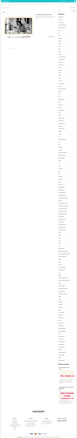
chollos (59, 283)
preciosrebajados (61, 346)
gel (58, 32)
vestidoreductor (61, 336)
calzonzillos (60, 168)
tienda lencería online (62, 224)
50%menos (60, 349)
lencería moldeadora (62, 88)
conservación (60, 120)
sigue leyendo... (52, 36)
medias (59, 296)
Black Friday (60, 179)
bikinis (59, 67)
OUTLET (48, 4)
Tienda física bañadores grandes (64, 253)
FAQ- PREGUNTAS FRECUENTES (30, 420)
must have (60, 150)
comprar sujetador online (63, 277)
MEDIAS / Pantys (21, 4)
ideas (59, 237)
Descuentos (60, 184)
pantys (59, 299)
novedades (60, 126)
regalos (59, 235)
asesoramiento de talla (62, 213)
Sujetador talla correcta (62, 203)
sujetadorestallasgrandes (63, 197)
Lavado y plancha (31, 423)
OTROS (44, 4)
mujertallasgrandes (61, 331)
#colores (60, 320)
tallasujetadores (61, 248)
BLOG (51, 4)
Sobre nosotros (30, 426)
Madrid (59, 275)
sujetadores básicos (62, 155)
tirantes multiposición (62, 24)
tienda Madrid (61, 99)
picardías (60, 54)
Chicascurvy (60, 315)
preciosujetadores (61, 341)
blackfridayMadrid (61, 192)
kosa (59, 240)
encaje (59, 165)
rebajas (59, 259)
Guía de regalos (61, 189)
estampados (60, 307)
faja (59, 94)
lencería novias (61, 22)
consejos (60, 134)
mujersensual (60, 323)
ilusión (59, 243)
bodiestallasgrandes (62, 328)
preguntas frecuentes (62, 139)
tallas (59, 142)
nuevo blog (60, 19)
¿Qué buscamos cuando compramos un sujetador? (66, 388)
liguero (59, 43)
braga (59, 48)
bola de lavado (61, 118)
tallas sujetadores (61, 291)
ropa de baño (60, 64)
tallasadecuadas (61, 360)
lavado (59, 115)
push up (59, 75)
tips (59, 136)
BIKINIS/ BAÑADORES (39, 4)
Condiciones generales (46, 421)
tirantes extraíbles (61, 27)
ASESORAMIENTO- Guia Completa (31, 421)
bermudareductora (61, 269)
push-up (59, 30)
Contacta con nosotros (30, 425)
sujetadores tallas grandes (63, 288)
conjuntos (60, 147)
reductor (60, 86)
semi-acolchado (61, 83)
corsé (59, 35)
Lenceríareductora (61, 267)
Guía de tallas (30, 422)
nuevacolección (61, 312)
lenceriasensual (61, 325)
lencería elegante (61, 157)
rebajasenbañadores (62, 352)
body (59, 96)
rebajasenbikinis (61, 354)
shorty (59, 112)
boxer (59, 171)
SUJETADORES (10, 4)
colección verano (61, 128)
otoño (59, 357)
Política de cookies (46, 423)
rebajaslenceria (61, 344)
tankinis (59, 72)
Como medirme (61, 216)
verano (59, 261)
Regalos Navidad (61, 187)
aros (59, 272)
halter (59, 102)
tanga (59, 51)
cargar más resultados (12, 48)
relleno (59, 78)
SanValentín (60, 301)
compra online (61, 221)
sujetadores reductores (62, 152)
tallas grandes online (62, 227)
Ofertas (59, 181)
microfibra (60, 176)
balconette (60, 38)
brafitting (60, 200)
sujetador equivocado (62, 211)
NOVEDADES (4, 4)
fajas (59, 333)
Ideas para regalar (61, 285)
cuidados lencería (61, 123)
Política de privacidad (46, 422)
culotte (59, 46)
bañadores (60, 70)
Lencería (59, 264)
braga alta (60, 91)
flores (59, 309)
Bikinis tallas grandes (62, 256)
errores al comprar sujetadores (64, 280)
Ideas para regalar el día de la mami (44, 14)
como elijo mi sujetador (62, 208)
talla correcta (60, 317)
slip (59, 173)
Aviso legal (46, 420)
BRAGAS (15, 4)
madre (59, 232)
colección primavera (62, 56)
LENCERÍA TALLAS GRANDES (29, 4)
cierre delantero (61, 110)
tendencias (60, 304)
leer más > (72, 404)
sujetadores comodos (62, 293)
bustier (59, 160)
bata (59, 144)
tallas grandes (60, 16)
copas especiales (61, 59)
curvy (59, 245)
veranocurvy (60, 339)
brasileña (60, 131)
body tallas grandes (62, 219)
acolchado (60, 80)
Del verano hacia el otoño (64, 367)
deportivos (60, 104)
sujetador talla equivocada (63, 205)
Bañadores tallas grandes (63, 251)
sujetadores (60, 62)
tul (58, 163)
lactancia (60, 107)
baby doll (60, 40)
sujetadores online (61, 229)
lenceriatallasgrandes (62, 195)
